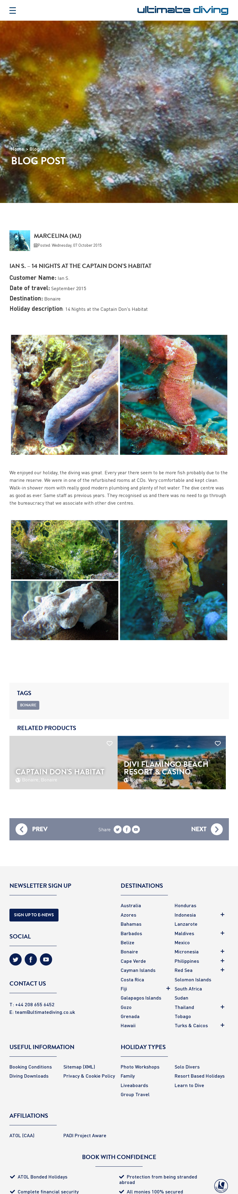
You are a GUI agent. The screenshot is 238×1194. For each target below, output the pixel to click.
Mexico (182, 942)
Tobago (183, 1016)
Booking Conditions (30, 1066)
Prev (39, 829)
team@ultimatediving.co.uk (45, 1012)
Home (17, 149)
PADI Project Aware (84, 1135)
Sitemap (72, 1066)
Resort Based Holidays (200, 1075)
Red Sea (184, 970)
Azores (128, 914)
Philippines (187, 961)
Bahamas (131, 924)
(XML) (89, 1066)
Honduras (185, 905)
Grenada (130, 1016)
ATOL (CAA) (21, 1135)
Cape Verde (133, 961)
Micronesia (187, 951)
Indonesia (185, 914)
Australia (131, 905)
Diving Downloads (28, 1075)
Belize (127, 942)
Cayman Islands (138, 970)
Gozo (126, 1007)
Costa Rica (132, 979)
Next (198, 829)
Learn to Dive (189, 1085)
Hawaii (128, 1025)
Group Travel (135, 1094)
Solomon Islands (193, 979)
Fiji (124, 988)
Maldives (184, 933)
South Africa (188, 988)
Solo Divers (187, 1066)
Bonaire (129, 951)
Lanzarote (186, 924)
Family (128, 1075)
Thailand (184, 1007)
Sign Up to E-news (34, 915)
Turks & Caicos (191, 1025)
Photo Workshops (140, 1066)
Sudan (181, 997)
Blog (35, 149)
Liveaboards (134, 1085)
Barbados (131, 933)
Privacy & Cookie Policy (89, 1075)
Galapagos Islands (141, 997)
